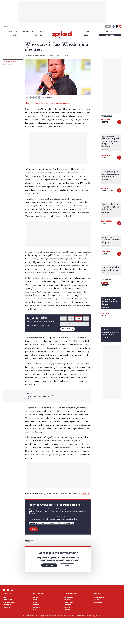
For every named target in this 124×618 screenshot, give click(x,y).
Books (86, 35)
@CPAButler (84, 493)
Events (86, 31)
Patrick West (105, 188)
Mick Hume (67, 607)
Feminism (104, 122)
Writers (26, 31)
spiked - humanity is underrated (62, 34)
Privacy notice (7, 605)
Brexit (35, 602)
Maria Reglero (106, 221)
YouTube (120, 26)
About (4, 597)
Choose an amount (74, 324)
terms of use (56, 616)
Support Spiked (7, 600)
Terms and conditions (9, 602)
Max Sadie (104, 283)
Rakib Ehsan (105, 251)
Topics (10, 31)
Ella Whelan (67, 605)
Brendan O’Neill (68, 597)
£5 (63, 318)
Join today (49, 565)
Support (33, 529)
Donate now (66, 329)
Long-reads (38, 35)
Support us (110, 35)
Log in (107, 26)
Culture (49, 97)
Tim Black (67, 610)
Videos (41, 31)
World (104, 223)
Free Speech (37, 607)
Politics (104, 157)
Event (103, 315)
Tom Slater (105, 313)
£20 (78, 318)
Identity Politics (107, 190)
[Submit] (22, 26)
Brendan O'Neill (106, 155)
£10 (71, 318)
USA (34, 610)
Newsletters (109, 31)
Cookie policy (7, 607)
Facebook (113, 26)
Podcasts (14, 35)
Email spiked (98, 602)
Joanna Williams (68, 602)
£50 (86, 318)
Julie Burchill (106, 120)
